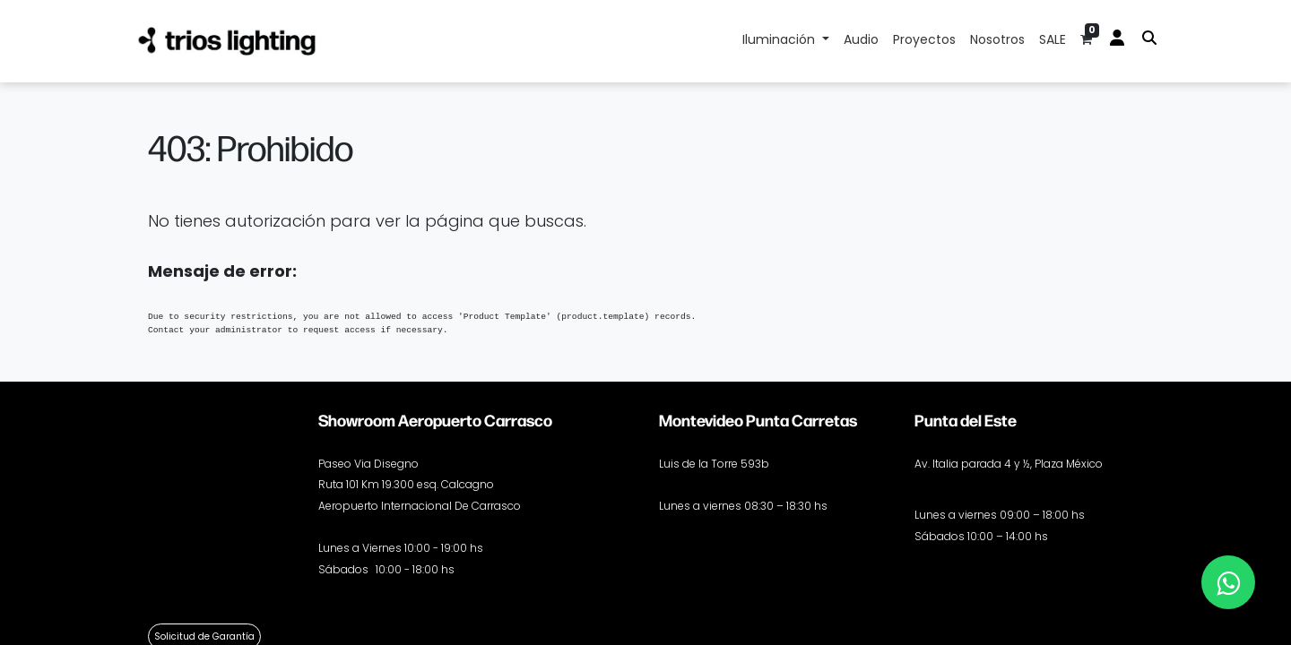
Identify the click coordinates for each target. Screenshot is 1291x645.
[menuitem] (861, 41)
